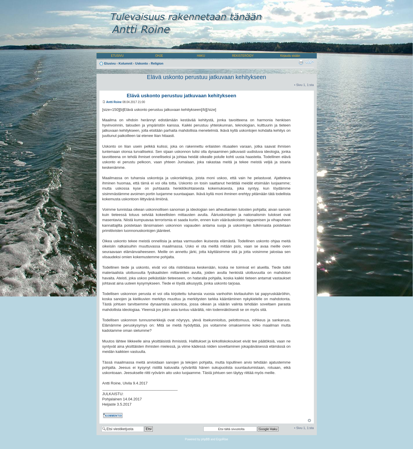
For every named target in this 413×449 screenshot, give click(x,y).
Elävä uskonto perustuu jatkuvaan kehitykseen (206, 77)
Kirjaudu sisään (290, 55)
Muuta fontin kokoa (309, 62)
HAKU (201, 55)
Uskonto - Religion (149, 63)
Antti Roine (113, 102)
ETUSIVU (117, 55)
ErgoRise (222, 439)
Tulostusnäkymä (301, 62)
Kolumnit (125, 63)
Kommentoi (113, 415)
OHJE (159, 55)
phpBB (205, 439)
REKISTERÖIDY (243, 55)
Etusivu (110, 63)
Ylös (309, 420)
